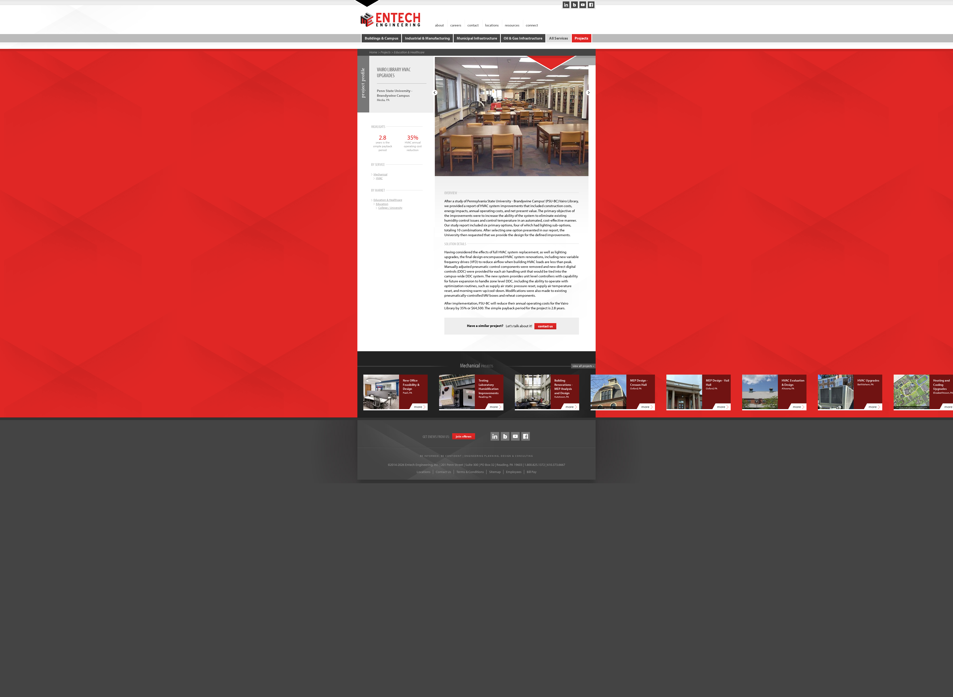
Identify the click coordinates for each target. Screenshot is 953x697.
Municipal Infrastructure (477, 38)
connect (532, 25)
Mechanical (380, 174)
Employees (514, 472)
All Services (558, 38)
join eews (463, 436)
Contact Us (443, 472)
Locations (424, 472)
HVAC (379, 178)
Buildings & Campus (381, 38)
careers (455, 25)
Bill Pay (532, 472)
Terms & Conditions (470, 472)
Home (373, 52)
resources (512, 25)
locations (492, 25)
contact (473, 25)
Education (382, 203)
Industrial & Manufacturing (427, 38)
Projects (581, 38)
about (439, 25)
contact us (545, 326)
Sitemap (495, 472)
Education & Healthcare (409, 52)
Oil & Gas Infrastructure (523, 38)
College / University (390, 207)
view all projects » (583, 366)
